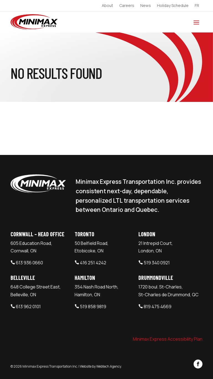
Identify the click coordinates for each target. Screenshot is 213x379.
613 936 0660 (29, 263)
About (107, 6)
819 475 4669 (157, 306)
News (145, 6)
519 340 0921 (157, 263)
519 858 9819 (93, 306)
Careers (126, 6)
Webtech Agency (108, 366)
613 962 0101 (28, 306)
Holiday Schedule (173, 6)
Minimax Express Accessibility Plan (167, 339)
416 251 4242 (93, 263)
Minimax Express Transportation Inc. (50, 366)
